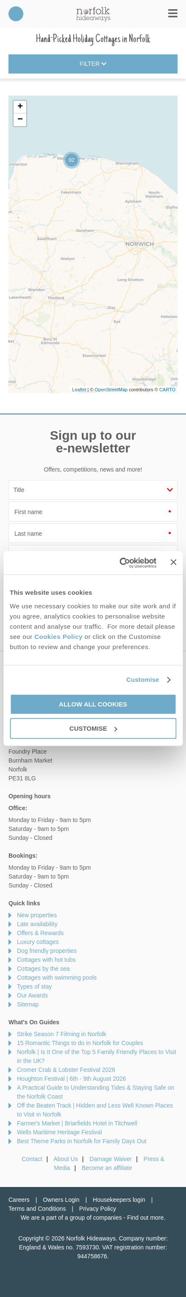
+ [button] (20, 107)
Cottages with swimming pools (57, 977)
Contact (32, 1159)
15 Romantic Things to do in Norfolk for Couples (80, 1043)
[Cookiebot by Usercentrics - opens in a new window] (119, 562)
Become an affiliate (107, 1167)
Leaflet (79, 389)
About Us (65, 1159)
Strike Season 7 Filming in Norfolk (61, 1034)
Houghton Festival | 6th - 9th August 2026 (71, 1078)
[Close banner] (173, 562)
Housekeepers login (119, 1199)
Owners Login (61, 1199)
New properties (37, 915)
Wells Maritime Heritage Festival (59, 1132)
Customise (142, 679)
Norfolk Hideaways (93, 14)
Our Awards (32, 995)
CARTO (167, 389)
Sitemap (28, 1004)
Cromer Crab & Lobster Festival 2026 (66, 1069)
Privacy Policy (97, 1208)
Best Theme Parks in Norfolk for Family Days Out (82, 1141)
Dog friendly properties (47, 950)
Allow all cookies (93, 704)
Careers (19, 1199)
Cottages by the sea (43, 968)
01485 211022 (15, 13)
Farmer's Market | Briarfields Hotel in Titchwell (77, 1123)
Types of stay (34, 986)
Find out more (145, 1217)
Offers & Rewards (40, 933)
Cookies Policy (58, 636)
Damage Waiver (110, 1159)
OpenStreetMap (111, 389)
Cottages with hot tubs (46, 959)
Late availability (37, 924)
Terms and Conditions (37, 1208)
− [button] (20, 119)
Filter (93, 64)
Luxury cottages (38, 941)
